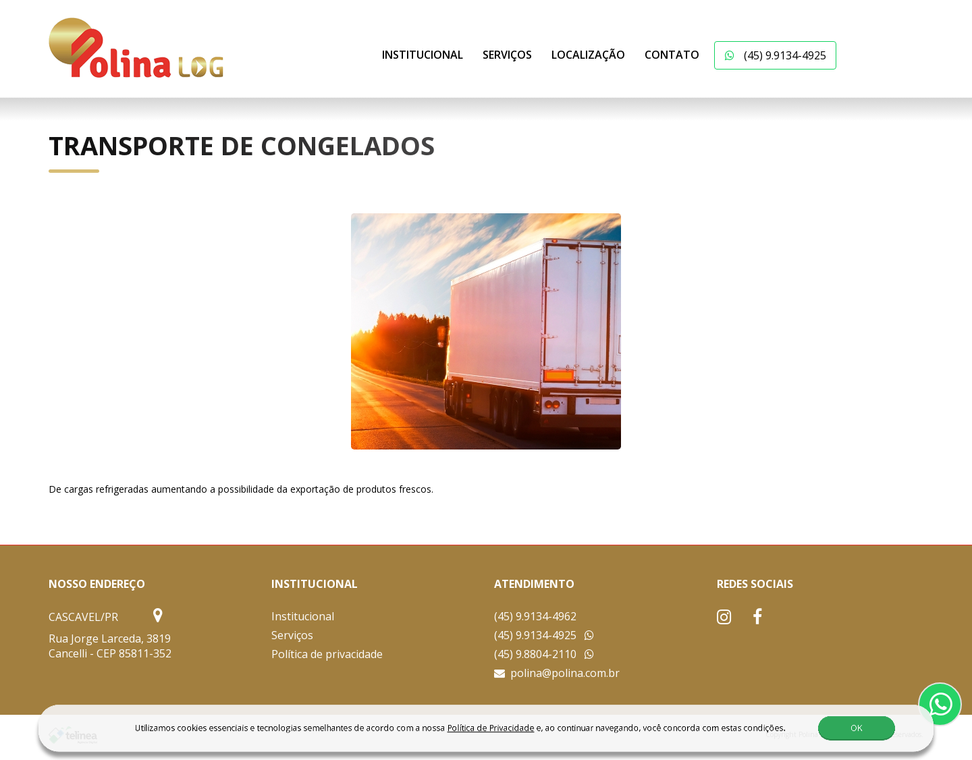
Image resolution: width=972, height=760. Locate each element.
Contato (672, 54)
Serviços (507, 54)
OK (828, 735)
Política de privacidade (327, 654)
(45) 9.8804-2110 (544, 654)
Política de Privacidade (460, 735)
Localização (588, 54)
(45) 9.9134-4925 (775, 55)
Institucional (422, 54)
